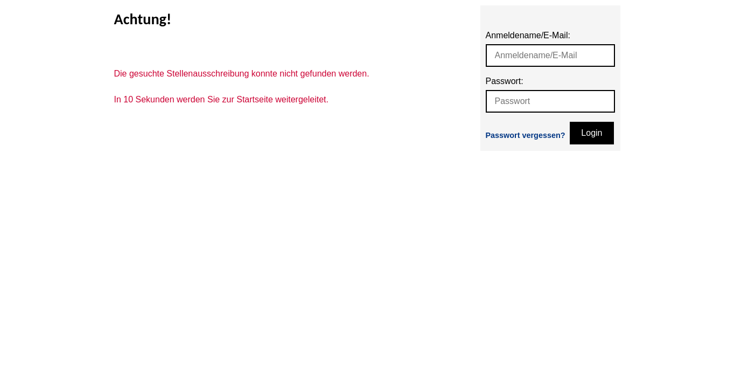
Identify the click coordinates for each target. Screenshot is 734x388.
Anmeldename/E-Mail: (528, 35)
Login (591, 132)
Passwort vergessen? (525, 135)
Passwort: (504, 81)
